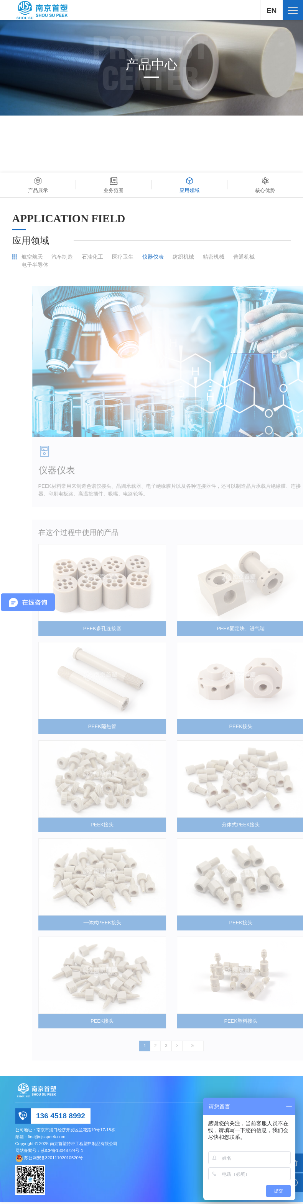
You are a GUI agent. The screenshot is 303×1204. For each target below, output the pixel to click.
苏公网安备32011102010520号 (53, 1159)
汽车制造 (63, 257)
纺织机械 (185, 257)
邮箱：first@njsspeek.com (40, 1138)
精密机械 (216, 257)
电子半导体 (34, 266)
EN (270, 11)
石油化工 (93, 257)
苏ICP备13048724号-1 (62, 1152)
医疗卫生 (124, 257)
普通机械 (247, 257)
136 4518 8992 (60, 1117)
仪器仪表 (155, 257)
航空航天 (32, 257)
